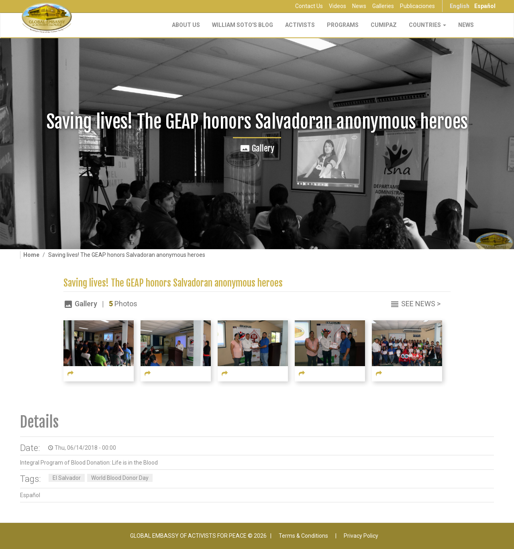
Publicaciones (417, 6)
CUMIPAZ (384, 25)
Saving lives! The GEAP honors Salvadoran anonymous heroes (173, 283)
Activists (300, 25)
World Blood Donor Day (120, 478)
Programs (343, 25)
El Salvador (67, 478)
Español (485, 6)
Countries (427, 25)
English (459, 6)
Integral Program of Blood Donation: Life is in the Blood (89, 462)
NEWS (466, 25)
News (359, 6)
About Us (186, 25)
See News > (421, 303)
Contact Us (309, 6)
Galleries (383, 6)
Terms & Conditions (303, 536)
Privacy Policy (361, 536)
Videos (337, 6)
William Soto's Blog (242, 25)
